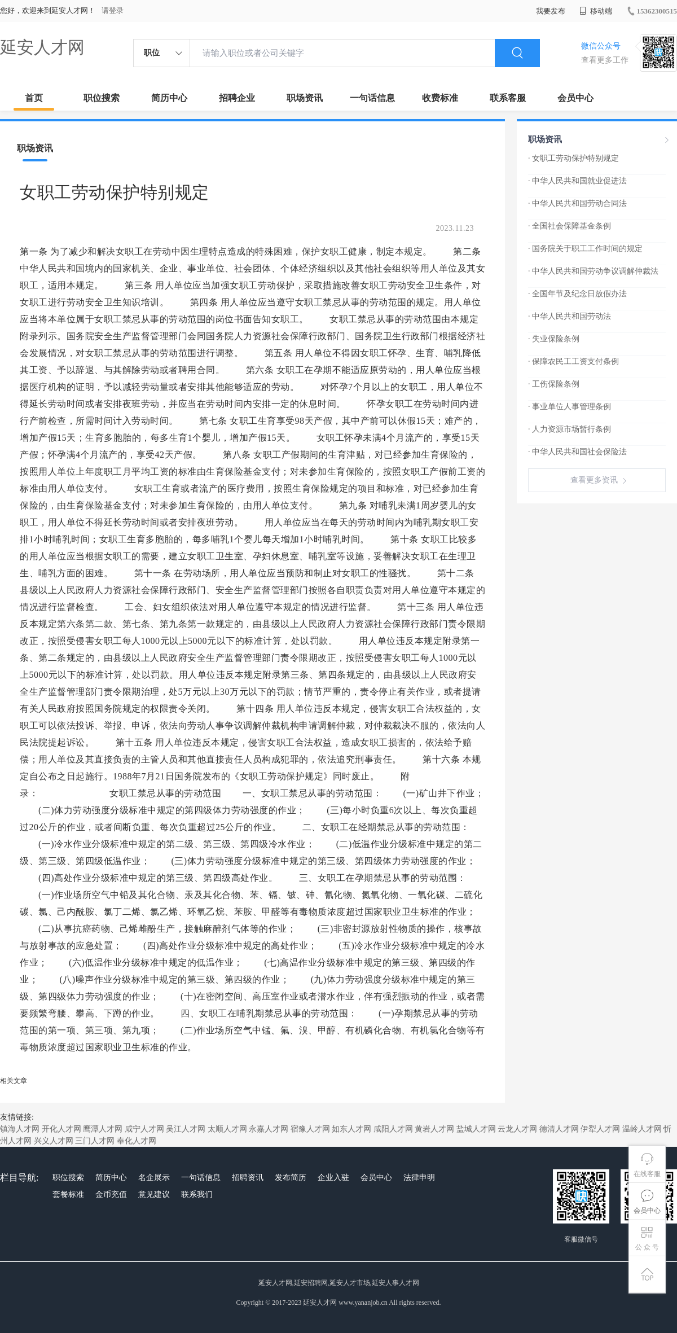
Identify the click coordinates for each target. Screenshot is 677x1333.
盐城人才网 (476, 1129)
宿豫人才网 (310, 1129)
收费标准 (440, 98)
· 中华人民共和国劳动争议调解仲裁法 (593, 271)
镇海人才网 (19, 1129)
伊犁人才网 (600, 1129)
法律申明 (419, 1177)
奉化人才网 (136, 1141)
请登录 (113, 10)
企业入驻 (333, 1177)
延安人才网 (42, 47)
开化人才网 (61, 1129)
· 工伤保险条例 (553, 384)
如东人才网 (351, 1129)
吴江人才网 (185, 1129)
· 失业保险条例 (553, 339)
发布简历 (290, 1177)
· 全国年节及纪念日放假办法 (577, 294)
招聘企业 (237, 98)
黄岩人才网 (434, 1129)
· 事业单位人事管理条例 (569, 406)
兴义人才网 (53, 1141)
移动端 (595, 11)
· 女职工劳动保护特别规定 (573, 158)
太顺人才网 (227, 1129)
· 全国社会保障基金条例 (569, 226)
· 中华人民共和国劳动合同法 (577, 203)
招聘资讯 (247, 1177)
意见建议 (154, 1194)
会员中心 (575, 98)
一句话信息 (372, 98)
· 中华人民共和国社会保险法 (577, 452)
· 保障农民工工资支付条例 (573, 361)
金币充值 (111, 1194)
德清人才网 (559, 1129)
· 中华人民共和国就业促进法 (577, 181)
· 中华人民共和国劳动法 (569, 316)
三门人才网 (95, 1141)
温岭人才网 (642, 1129)
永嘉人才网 (268, 1129)
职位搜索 (101, 98)
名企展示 (154, 1177)
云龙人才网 (517, 1129)
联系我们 (197, 1194)
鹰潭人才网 (102, 1129)
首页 (34, 98)
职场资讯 (305, 98)
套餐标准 (68, 1194)
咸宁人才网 (144, 1129)
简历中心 (169, 98)
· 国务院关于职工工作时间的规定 (585, 248)
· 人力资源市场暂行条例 (569, 429)
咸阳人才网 (393, 1129)
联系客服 (508, 98)
